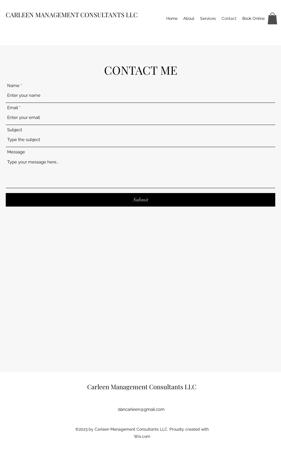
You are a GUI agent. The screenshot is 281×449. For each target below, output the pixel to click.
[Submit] (140, 200)
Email (12, 108)
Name (13, 86)
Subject (14, 130)
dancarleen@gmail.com (141, 409)
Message (16, 152)
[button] (272, 18)
